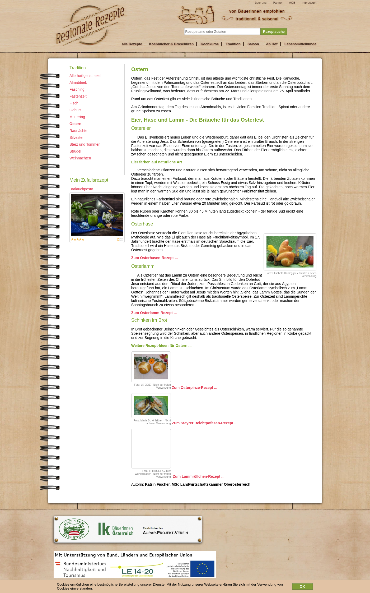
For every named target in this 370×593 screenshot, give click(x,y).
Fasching (77, 89)
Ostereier (141, 128)
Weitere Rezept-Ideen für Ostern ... (161, 345)
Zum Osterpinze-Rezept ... (194, 387)
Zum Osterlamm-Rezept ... (154, 313)
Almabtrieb (78, 82)
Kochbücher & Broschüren (171, 44)
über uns (260, 2)
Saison (253, 44)
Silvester (76, 137)
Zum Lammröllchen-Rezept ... (198, 476)
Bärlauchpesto (81, 189)
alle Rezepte (132, 44)
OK (302, 587)
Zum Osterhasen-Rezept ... (154, 258)
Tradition (233, 44)
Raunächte (78, 130)
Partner (278, 2)
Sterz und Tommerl (84, 144)
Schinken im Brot (150, 320)
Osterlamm (142, 266)
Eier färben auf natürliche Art (157, 162)
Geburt (75, 110)
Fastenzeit (78, 96)
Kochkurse (210, 44)
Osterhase (143, 224)
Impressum (309, 2)
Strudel (75, 151)
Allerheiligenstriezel (85, 75)
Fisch (73, 103)
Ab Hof (271, 44)
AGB (292, 2)
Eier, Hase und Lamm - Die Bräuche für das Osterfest (199, 120)
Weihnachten (80, 158)
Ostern (75, 124)
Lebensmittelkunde (300, 44)
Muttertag (77, 117)
